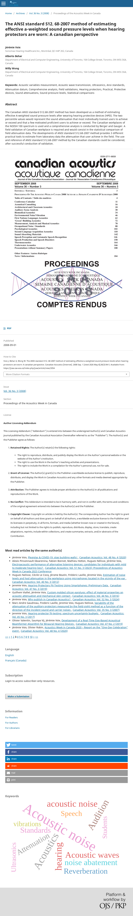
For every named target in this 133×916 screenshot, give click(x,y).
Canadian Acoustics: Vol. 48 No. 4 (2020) (102, 557)
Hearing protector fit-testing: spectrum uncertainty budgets (63, 613)
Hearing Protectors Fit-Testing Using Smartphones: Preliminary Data (68, 585)
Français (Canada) (15, 660)
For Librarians (12, 727)
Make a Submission (18, 696)
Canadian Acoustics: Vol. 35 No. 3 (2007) (96, 610)
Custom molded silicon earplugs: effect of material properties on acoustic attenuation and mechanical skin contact (67, 594)
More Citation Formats (18, 374)
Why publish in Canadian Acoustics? (49, 599)
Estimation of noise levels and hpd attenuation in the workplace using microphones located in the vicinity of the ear (69, 576)
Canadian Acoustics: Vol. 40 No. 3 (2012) (35, 582)
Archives (20, 13)
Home (8, 13)
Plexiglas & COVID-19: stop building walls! (53, 557)
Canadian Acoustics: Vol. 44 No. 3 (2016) (95, 596)
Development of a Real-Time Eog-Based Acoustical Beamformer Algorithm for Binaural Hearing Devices (66, 622)
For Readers (11, 717)
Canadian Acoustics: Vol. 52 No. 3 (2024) (96, 599)
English (9, 655)
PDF (9, 328)
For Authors (11, 722)
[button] (66, 745)
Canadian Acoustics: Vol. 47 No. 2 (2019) (99, 624)
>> (36, 636)
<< (6, 636)
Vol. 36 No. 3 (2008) (39, 13)
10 (31, 636)
